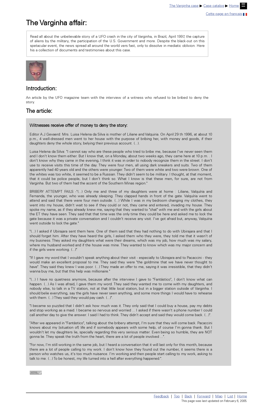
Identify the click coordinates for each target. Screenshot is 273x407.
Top (177, 396)
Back (188, 396)
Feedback (161, 396)
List (230, 396)
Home (234, 6)
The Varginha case (184, 6)
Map (218, 396)
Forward (203, 396)
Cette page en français (226, 14)
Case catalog (213, 6)
